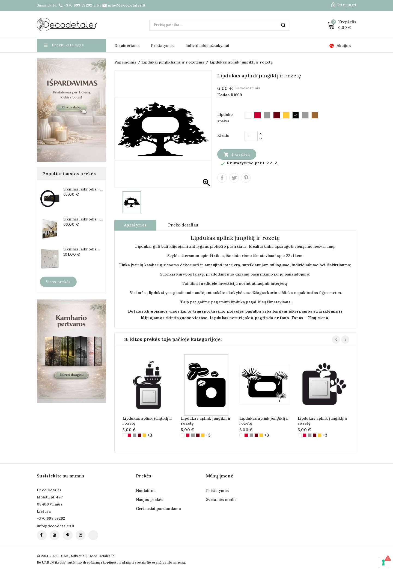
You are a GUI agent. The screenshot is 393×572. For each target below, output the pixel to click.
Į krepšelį (237, 154)
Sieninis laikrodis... (81, 249)
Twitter (234, 177)
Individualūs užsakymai (207, 45)
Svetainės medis (221, 499)
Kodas (223, 94)
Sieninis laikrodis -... (83, 189)
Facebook (42, 535)
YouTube (54, 535)
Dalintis (222, 177)
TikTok (93, 535)
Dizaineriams (127, 45)
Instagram (80, 535)
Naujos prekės (149, 499)
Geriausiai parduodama (158, 508)
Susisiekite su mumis (60, 476)
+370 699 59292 (78, 5)
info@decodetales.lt (127, 5)
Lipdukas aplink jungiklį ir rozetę (148, 421)
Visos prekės (58, 281)
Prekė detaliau (183, 225)
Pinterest (245, 177)
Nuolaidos (146, 490)
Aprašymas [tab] (135, 225)
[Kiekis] (251, 136)
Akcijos (344, 45)
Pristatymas (162, 45)
